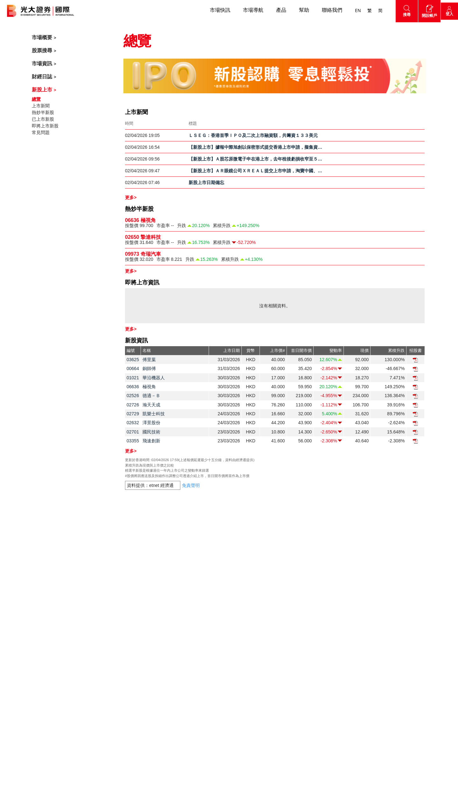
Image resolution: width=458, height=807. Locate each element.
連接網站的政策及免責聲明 (327, 663)
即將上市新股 (45, 125)
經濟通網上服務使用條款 (325, 642)
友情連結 (241, 722)
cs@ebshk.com (60, 621)
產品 (276, 10)
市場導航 (248, 10)
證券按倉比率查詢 (249, 663)
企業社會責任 (176, 637)
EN (353, 11)
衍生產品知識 (245, 642)
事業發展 (172, 648)
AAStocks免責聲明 (319, 652)
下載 (236, 621)
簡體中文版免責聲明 (321, 673)
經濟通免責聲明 (316, 631)
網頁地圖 (380, 623)
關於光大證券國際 (180, 606)
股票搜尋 (42, 50)
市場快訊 (215, 10)
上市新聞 (41, 105)
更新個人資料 (245, 673)
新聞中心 (172, 627)
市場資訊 (42, 63)
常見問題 (41, 132)
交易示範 (241, 631)
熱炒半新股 (43, 112)
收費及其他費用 (247, 589)
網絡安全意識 (245, 712)
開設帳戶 (173, 574)
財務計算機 (243, 652)
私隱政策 (310, 589)
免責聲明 (311, 574)
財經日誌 (42, 76)
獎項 (167, 616)
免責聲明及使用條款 (321, 600)
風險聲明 (310, 610)
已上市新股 (43, 119)
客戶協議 (310, 621)
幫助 (299, 10)
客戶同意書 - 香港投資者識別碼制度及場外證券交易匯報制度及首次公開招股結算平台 (258, 693)
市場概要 (42, 37)
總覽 (36, 99)
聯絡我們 (327, 10)
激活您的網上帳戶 (249, 600)
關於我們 (173, 590)
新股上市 (42, 89)
